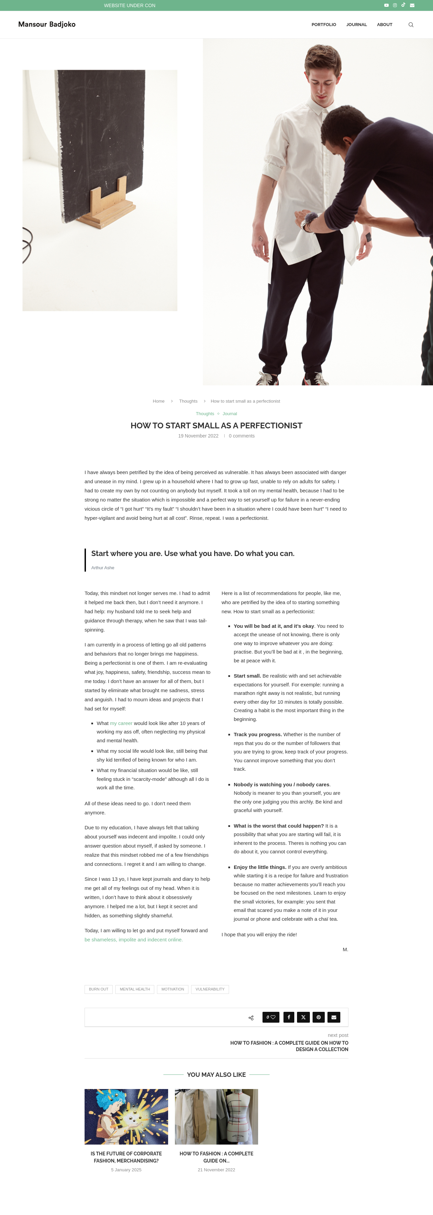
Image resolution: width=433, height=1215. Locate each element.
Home (159, 401)
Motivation (172, 989)
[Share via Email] (333, 1017)
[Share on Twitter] (303, 1017)
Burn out (98, 989)
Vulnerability (210, 989)
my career (121, 723)
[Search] (411, 24)
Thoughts (188, 401)
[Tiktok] (403, 5)
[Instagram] (395, 5)
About (384, 24)
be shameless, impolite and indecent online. (134, 939)
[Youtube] (386, 5)
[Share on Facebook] (288, 1017)
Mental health (135, 989)
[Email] (412, 5)
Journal (356, 24)
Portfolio (324, 24)
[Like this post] (273, 1017)
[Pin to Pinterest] (319, 1017)
